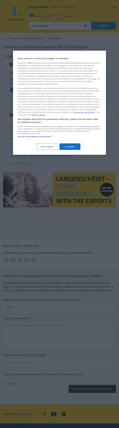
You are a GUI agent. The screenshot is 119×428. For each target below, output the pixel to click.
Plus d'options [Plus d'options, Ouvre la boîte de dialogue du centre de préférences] (47, 146)
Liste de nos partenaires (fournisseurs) (34, 136)
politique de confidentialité (84, 112)
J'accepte (69, 146)
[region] (59, 103)
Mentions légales (38, 115)
